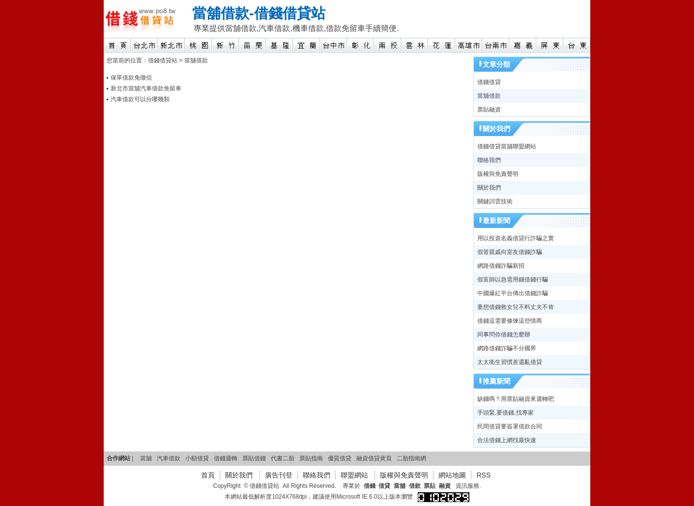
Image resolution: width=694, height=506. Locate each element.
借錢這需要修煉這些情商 (509, 320)
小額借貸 (197, 458)
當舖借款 (220, 13)
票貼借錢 (254, 458)
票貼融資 (489, 109)
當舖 (146, 458)
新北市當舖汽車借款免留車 (146, 88)
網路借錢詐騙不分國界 (506, 348)
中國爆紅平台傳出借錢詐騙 (512, 293)
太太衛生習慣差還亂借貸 (509, 362)
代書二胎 (282, 458)
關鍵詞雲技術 (495, 201)
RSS (483, 475)
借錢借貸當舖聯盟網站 (506, 146)
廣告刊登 (278, 475)
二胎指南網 (411, 458)
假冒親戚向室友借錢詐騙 (509, 252)
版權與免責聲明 (498, 173)
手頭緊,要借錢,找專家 (505, 412)
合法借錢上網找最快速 (506, 440)
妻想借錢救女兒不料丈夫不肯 (515, 307)
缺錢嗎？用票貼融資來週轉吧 (515, 398)
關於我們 (489, 187)
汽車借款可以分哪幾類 (140, 99)
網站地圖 (452, 475)
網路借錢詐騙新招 (500, 265)
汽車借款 (168, 458)
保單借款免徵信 (131, 77)
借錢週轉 (225, 458)
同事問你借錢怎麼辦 (503, 334)
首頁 (208, 475)
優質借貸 (339, 458)
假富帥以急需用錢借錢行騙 (512, 279)
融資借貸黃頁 (374, 458)
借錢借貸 (489, 82)
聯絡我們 (489, 160)
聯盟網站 (355, 475)
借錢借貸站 (289, 13)
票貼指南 (311, 458)
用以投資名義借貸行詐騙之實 (515, 238)
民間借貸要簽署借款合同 (509, 426)
